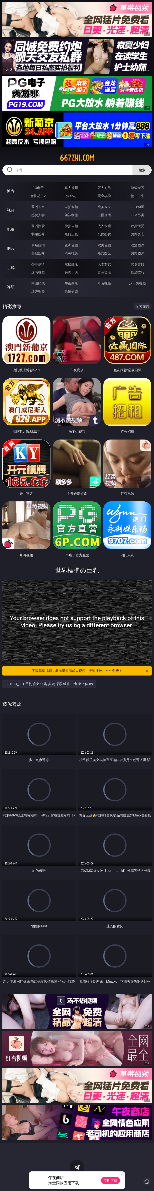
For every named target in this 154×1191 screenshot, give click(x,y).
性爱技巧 (137, 272)
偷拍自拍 (71, 226)
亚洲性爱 (38, 226)
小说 (11, 267)
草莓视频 (104, 283)
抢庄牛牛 (137, 195)
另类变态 (137, 234)
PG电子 (38, 187)
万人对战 (104, 187)
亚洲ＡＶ (38, 206)
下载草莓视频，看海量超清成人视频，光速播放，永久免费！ (90, 671)
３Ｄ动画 (137, 206)
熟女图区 (104, 253)
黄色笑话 (104, 272)
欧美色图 (104, 245)
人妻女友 (104, 264)
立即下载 (110, 1180)
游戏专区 (137, 187)
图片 (11, 248)
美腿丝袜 (38, 253)
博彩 (11, 191)
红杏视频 (38, 291)
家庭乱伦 (71, 264)
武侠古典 (137, 264)
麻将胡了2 (38, 195)
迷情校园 (38, 272)
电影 (11, 229)
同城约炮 (38, 283)
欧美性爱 (137, 226)
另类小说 (71, 272)
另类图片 (137, 253)
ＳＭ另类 (137, 215)
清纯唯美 (71, 253)
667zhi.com (77, 158)
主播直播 (104, 215)
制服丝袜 (38, 234)
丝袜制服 (71, 215)
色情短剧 (71, 291)
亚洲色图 (71, 245)
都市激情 (38, 264)
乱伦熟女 (104, 234)
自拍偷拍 (71, 206)
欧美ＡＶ (104, 206)
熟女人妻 (38, 215)
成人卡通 (104, 226)
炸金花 (71, 195)
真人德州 (71, 187)
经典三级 (71, 234)
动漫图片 (137, 245)
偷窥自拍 (38, 245)
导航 (11, 286)
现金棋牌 (104, 195)
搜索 (142, 170)
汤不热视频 (137, 283)
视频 (11, 210)
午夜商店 (71, 283)
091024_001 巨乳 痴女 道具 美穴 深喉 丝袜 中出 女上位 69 (49, 683)
